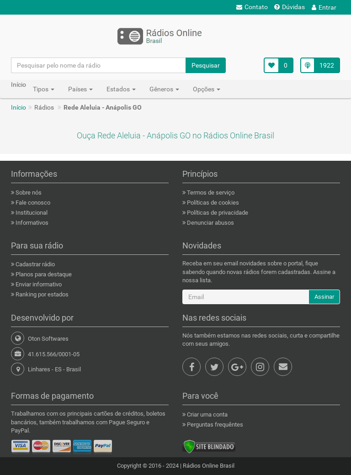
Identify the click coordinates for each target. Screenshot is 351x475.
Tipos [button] (43, 89)
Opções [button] (206, 89)
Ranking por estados (41, 294)
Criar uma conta (207, 414)
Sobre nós (28, 192)
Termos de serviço (210, 192)
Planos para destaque (43, 274)
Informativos (31, 222)
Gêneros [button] (164, 89)
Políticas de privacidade (217, 212)
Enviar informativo (38, 284)
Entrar (324, 7)
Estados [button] (121, 89)
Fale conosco (32, 202)
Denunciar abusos (210, 222)
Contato (252, 7)
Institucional (31, 212)
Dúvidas (289, 7)
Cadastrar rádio (34, 264)
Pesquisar (205, 65)
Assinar (324, 296)
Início (18, 107)
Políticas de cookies (212, 202)
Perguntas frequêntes (214, 424)
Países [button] (80, 89)
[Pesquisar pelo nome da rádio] (98, 65)
